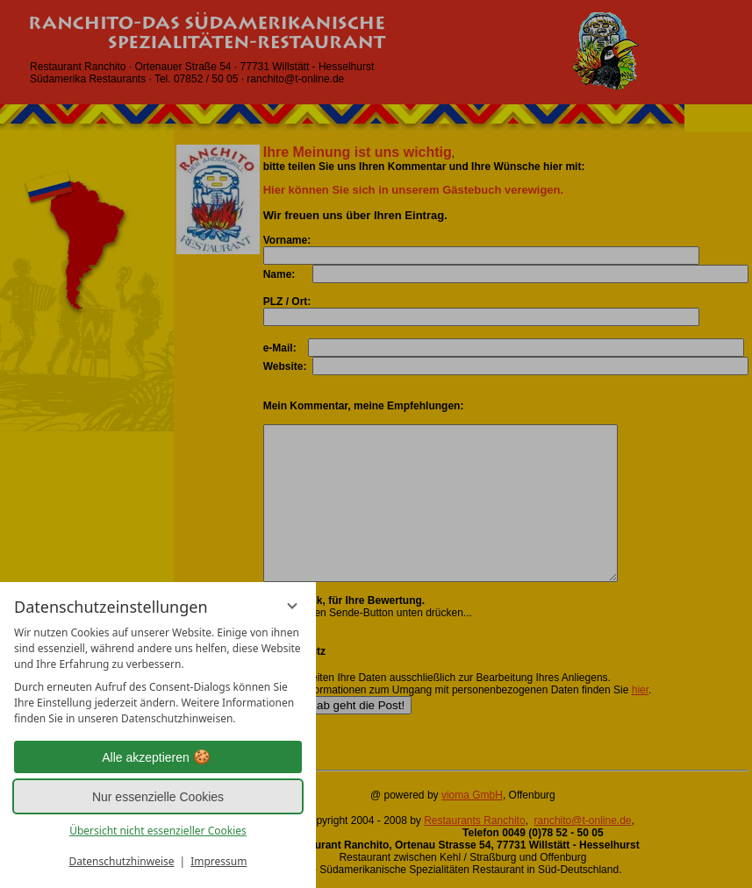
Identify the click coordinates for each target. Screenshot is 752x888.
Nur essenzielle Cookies (158, 797)
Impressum (218, 861)
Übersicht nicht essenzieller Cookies (158, 830)
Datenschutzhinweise (122, 861)
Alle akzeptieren (158, 757)
